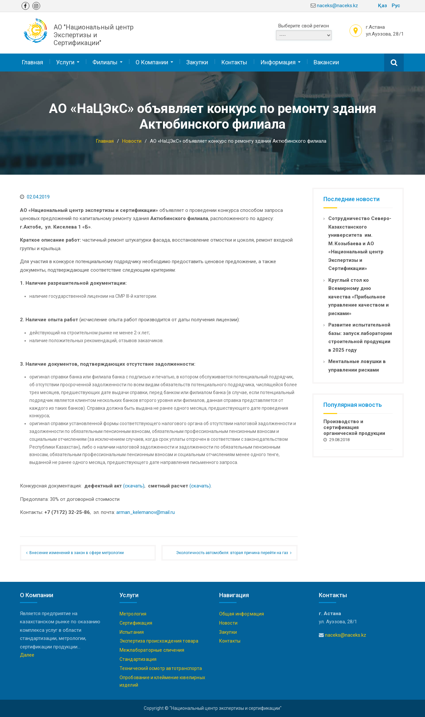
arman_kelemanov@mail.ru (145, 512)
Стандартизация (138, 658)
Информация (278, 61)
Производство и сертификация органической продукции (354, 427)
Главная (32, 61)
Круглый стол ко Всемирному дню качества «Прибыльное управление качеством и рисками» (358, 296)
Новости (228, 622)
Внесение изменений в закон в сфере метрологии (76, 552)
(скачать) (133, 485)
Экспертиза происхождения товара (159, 640)
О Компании (152, 61)
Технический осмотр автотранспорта (161, 668)
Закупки (197, 61)
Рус (396, 5)
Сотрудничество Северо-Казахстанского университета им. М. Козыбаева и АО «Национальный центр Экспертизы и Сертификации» (359, 243)
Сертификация (136, 622)
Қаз (382, 5)
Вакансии (326, 61)
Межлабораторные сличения (152, 649)
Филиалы (105, 61)
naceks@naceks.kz (337, 5)
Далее (27, 655)
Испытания (132, 631)
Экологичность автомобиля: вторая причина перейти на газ (232, 552)
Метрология (133, 613)
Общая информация (241, 613)
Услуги (65, 61)
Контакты (234, 61)
